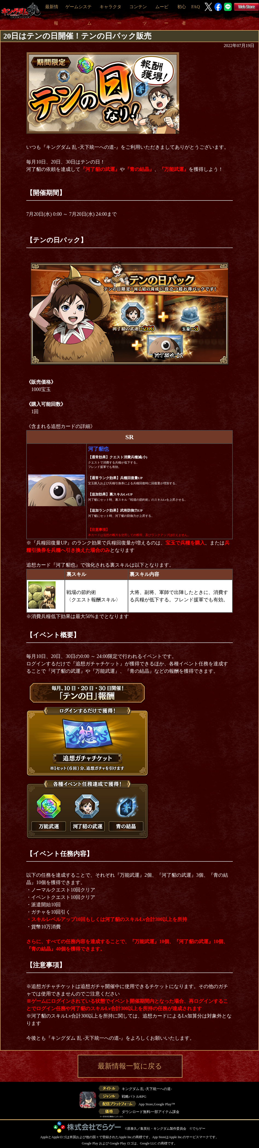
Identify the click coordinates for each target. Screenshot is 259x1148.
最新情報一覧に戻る (130, 1066)
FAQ (195, 6)
